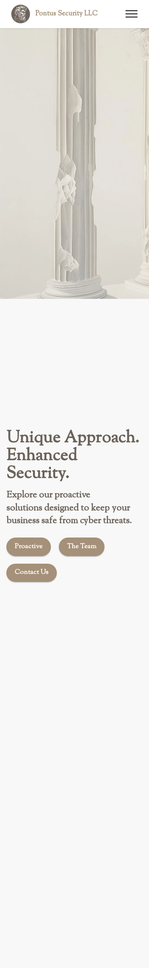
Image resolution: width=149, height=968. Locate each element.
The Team (81, 546)
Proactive (29, 546)
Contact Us (31, 572)
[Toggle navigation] (132, 14)
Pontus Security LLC (66, 13)
